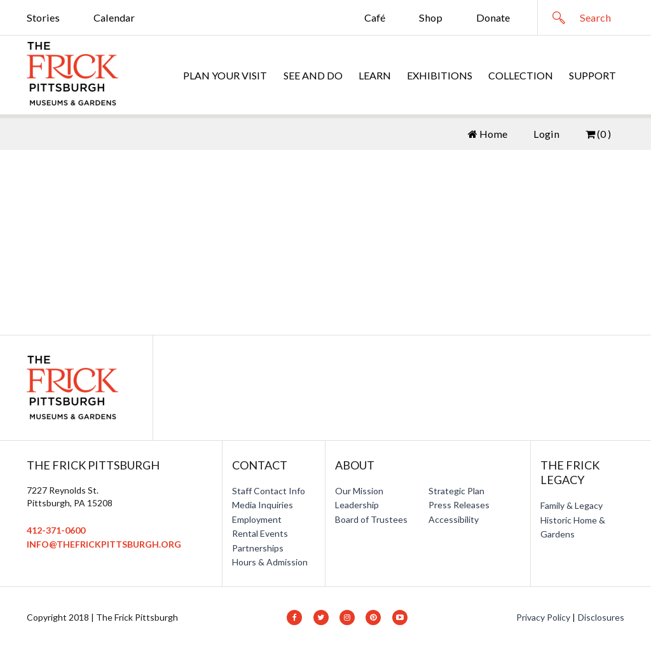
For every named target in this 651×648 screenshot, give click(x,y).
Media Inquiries (262, 504)
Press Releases (459, 504)
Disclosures (601, 617)
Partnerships (258, 548)
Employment (257, 519)
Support (592, 75)
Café (374, 17)
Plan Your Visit (225, 75)
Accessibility (453, 519)
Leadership (357, 504)
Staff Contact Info (268, 490)
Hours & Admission (270, 562)
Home (487, 134)
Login (546, 134)
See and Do (313, 75)
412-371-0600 (56, 530)
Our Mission (359, 490)
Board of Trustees (371, 519)
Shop (430, 17)
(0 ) (598, 134)
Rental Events (260, 533)
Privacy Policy (543, 617)
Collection (520, 75)
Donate (493, 17)
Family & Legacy (571, 505)
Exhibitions (439, 75)
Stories (43, 17)
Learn (375, 75)
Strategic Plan (456, 490)
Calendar (114, 17)
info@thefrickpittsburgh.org (104, 544)
